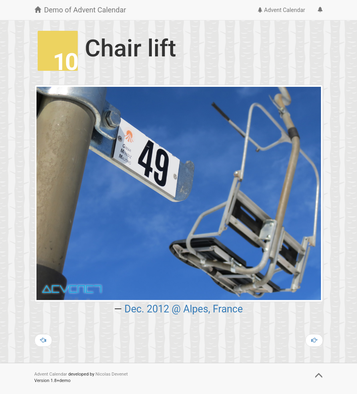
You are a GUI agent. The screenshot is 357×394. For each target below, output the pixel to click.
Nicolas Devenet (111, 374)
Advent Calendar (281, 10)
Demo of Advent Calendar (80, 10)
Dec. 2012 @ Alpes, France (184, 309)
